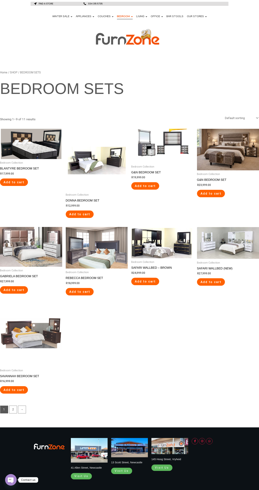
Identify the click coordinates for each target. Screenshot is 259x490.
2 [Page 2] (13, 409)
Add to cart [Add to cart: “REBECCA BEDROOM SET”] (79, 291)
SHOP (13, 72)
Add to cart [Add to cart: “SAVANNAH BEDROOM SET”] (14, 390)
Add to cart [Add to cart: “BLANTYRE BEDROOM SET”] (14, 182)
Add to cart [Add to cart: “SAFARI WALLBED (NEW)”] (211, 282)
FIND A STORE (46, 3)
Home (3, 72)
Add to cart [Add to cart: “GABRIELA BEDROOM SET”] (14, 290)
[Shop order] (241, 118)
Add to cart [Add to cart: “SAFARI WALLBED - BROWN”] (145, 281)
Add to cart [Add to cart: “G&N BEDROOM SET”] (145, 186)
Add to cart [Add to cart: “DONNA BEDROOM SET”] (79, 214)
